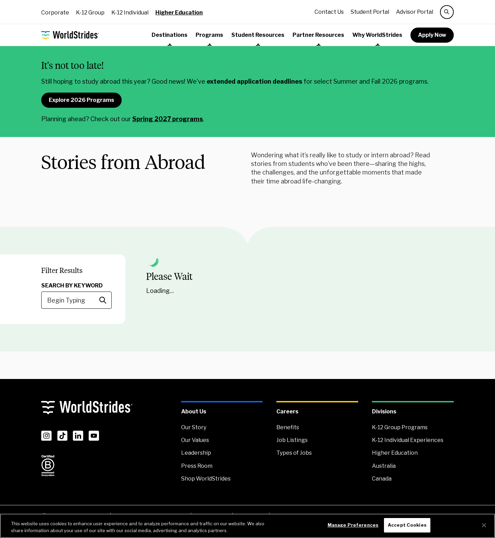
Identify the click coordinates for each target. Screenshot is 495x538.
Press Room (196, 466)
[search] (447, 12)
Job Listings (292, 440)
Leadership (196, 453)
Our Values (195, 440)
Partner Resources (318, 35)
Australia (384, 466)
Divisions (384, 411)
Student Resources (257, 35)
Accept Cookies (407, 525)
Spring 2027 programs (167, 119)
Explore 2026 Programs (81, 100)
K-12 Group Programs (400, 427)
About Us (193, 411)
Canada (382, 478)
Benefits (287, 427)
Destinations (169, 35)
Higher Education (179, 12)
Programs (209, 35)
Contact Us (329, 12)
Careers (287, 411)
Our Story (193, 427)
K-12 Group (90, 12)
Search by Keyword (72, 285)
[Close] (484, 525)
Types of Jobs (294, 453)
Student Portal (370, 12)
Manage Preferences (353, 525)
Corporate (55, 12)
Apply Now (432, 35)
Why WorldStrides (377, 35)
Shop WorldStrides (206, 478)
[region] (247, 526)
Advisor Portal (414, 12)
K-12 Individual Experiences (407, 440)
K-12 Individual (129, 12)
